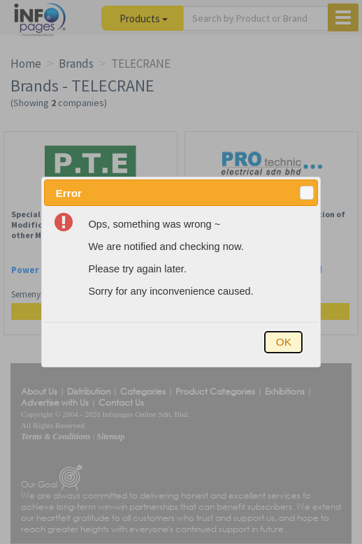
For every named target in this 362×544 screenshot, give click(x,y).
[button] (307, 193)
